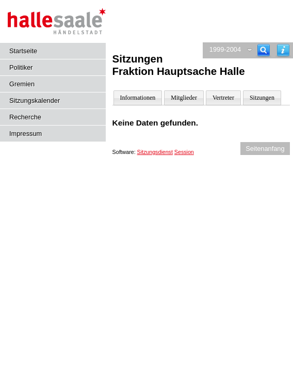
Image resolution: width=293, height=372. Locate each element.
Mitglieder (184, 97)
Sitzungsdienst (155, 152)
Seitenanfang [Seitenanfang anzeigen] (265, 148)
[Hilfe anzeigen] (283, 50)
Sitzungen (262, 97)
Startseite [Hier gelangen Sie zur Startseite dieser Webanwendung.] (23, 51)
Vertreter (223, 97)
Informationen (138, 97)
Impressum (25, 133)
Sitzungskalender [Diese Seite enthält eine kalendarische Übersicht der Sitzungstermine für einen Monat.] (34, 100)
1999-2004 (225, 49)
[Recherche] (263, 50)
